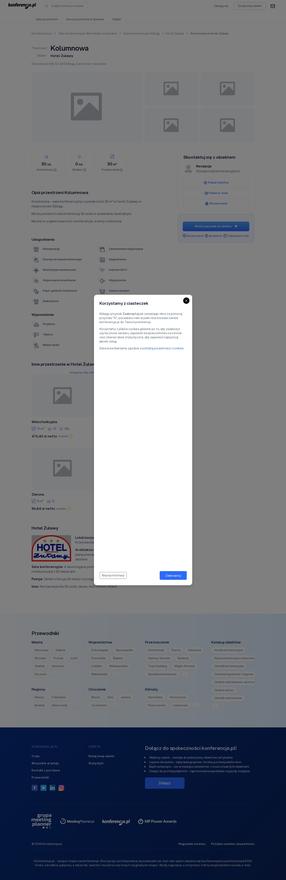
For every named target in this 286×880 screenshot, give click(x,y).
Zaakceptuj (173, 575)
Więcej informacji (113, 575)
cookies (178, 348)
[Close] (186, 300)
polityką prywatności (156, 348)
